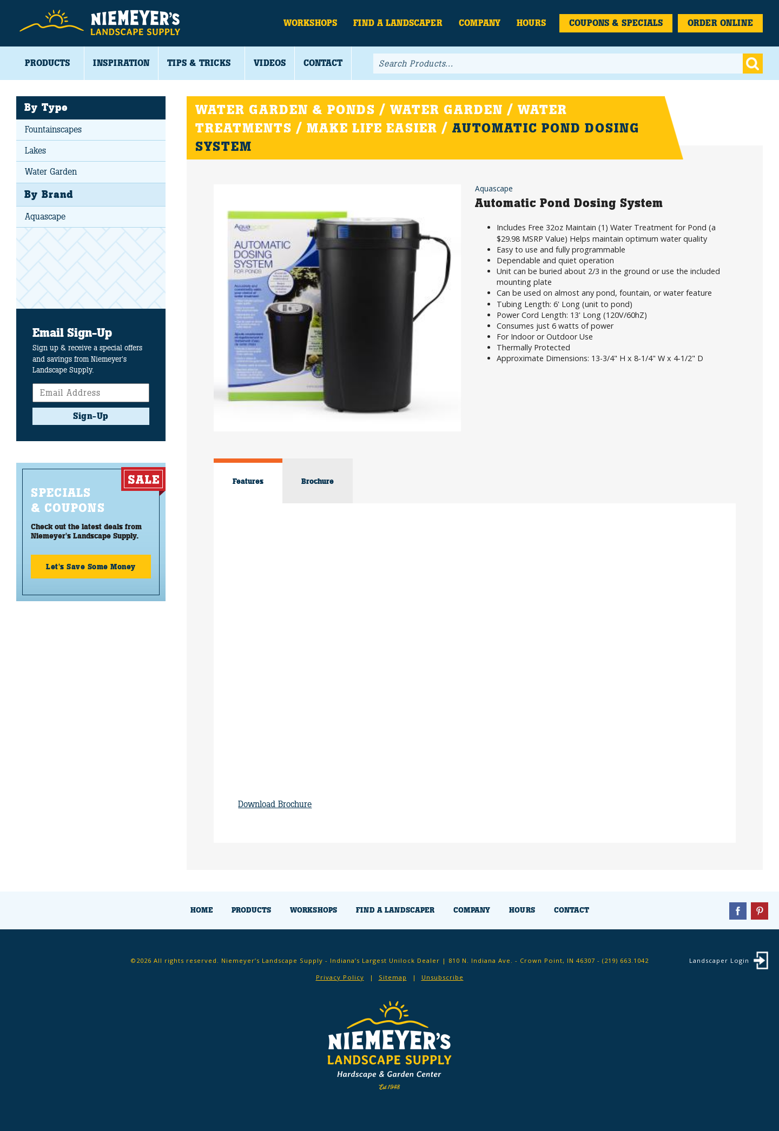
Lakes (35, 150)
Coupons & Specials (616, 23)
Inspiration (121, 63)
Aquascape (45, 216)
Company (479, 23)
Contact (322, 63)
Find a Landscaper (398, 23)
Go (753, 64)
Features (248, 481)
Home (201, 910)
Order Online (720, 23)
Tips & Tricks (198, 63)
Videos (270, 63)
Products (47, 63)
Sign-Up (91, 416)
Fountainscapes (53, 129)
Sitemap (393, 977)
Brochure (317, 481)
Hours (531, 23)
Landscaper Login (719, 960)
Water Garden (51, 172)
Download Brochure (275, 804)
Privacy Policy (340, 977)
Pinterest (759, 911)
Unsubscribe (442, 977)
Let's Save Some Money (91, 566)
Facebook (738, 911)
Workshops (310, 23)
